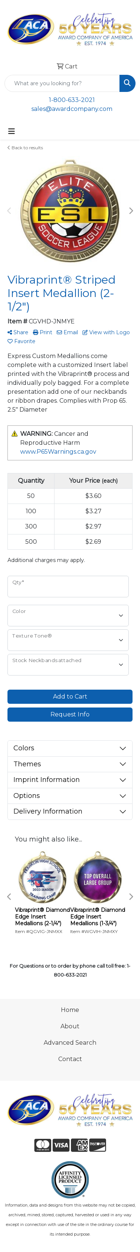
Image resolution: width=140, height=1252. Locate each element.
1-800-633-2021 (72, 99)
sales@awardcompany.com (71, 108)
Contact (70, 1059)
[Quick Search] (62, 83)
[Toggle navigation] (11, 131)
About (70, 1026)
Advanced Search (70, 1042)
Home (70, 1009)
